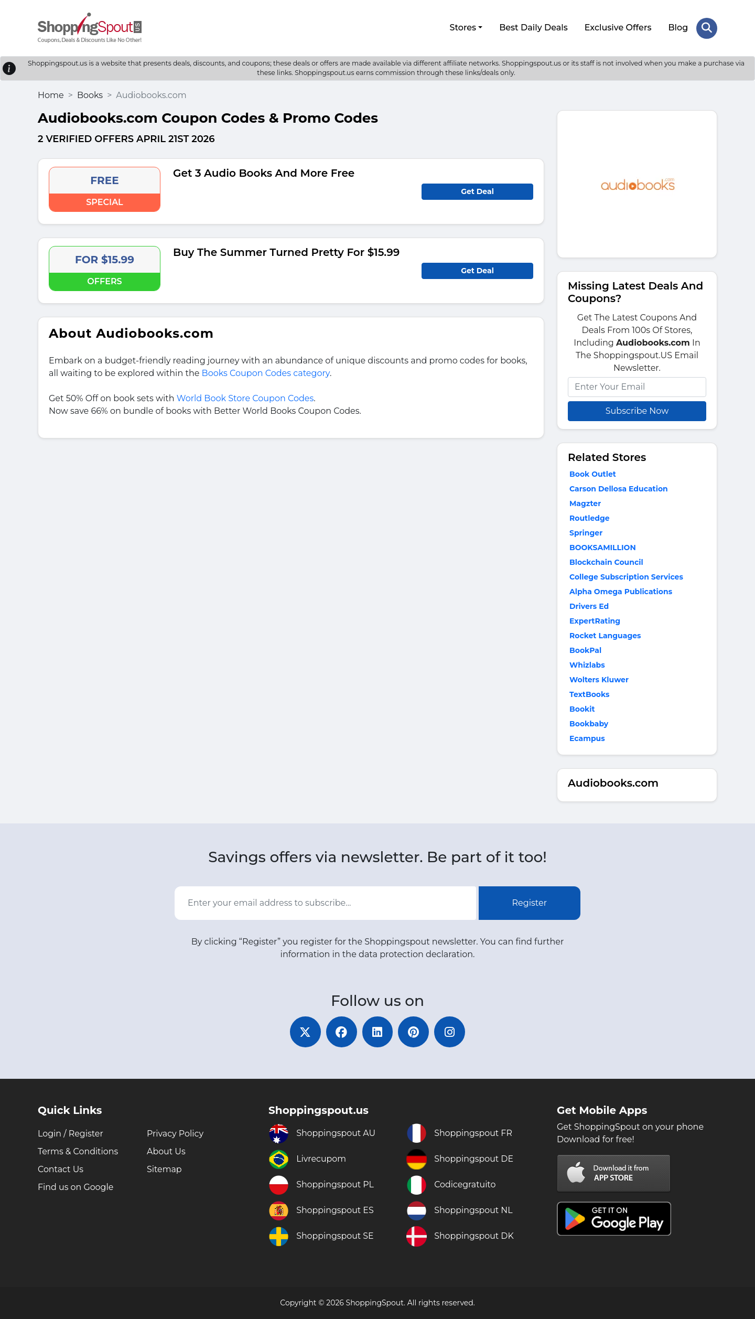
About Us (166, 1151)
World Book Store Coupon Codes (245, 398)
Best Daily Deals (533, 28)
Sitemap (164, 1169)
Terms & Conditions (78, 1151)
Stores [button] (462, 28)
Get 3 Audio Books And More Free (263, 172)
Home (51, 95)
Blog (678, 28)
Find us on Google (76, 1187)
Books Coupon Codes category (266, 373)
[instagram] (451, 1031)
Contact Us (61, 1169)
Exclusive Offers (618, 28)
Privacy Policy (175, 1134)
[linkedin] (377, 1031)
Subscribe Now (637, 410)
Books (90, 95)
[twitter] (304, 1031)
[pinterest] (414, 1031)
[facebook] (341, 1031)
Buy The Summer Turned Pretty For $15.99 (286, 251)
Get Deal (477, 191)
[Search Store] (706, 27)
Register (529, 902)
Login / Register (71, 1134)
